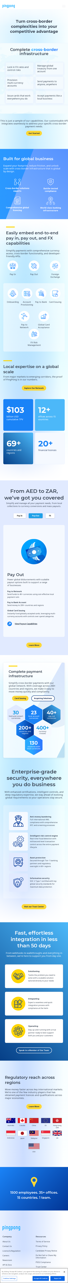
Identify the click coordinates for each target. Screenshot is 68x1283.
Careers (6, 1255)
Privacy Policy (41, 1246)
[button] (63, 6)
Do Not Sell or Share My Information (46, 1256)
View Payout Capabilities (26, 624)
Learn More (34, 645)
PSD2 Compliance (43, 1262)
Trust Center (41, 1267)
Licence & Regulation (11, 1251)
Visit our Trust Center (34, 906)
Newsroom (7, 1260)
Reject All (57, 1278)
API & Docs (7, 1265)
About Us (6, 1241)
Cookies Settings (9, 1278)
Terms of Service (43, 1241)
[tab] (19, 515)
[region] (34, 1275)
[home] (10, 6)
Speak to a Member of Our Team (34, 1050)
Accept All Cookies (41, 1278)
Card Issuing (20, 698)
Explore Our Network (34, 388)
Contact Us (7, 1246)
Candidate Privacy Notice (46, 1251)
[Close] (64, 1271)
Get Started (34, 133)
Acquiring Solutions (43, 698)
